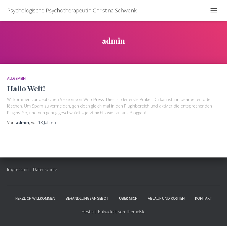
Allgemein (16, 78)
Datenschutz (45, 169)
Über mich (128, 198)
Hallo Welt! (26, 88)
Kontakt (203, 198)
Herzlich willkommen (35, 198)
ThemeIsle (135, 211)
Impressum (18, 169)
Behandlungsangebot (87, 198)
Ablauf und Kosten (166, 198)
